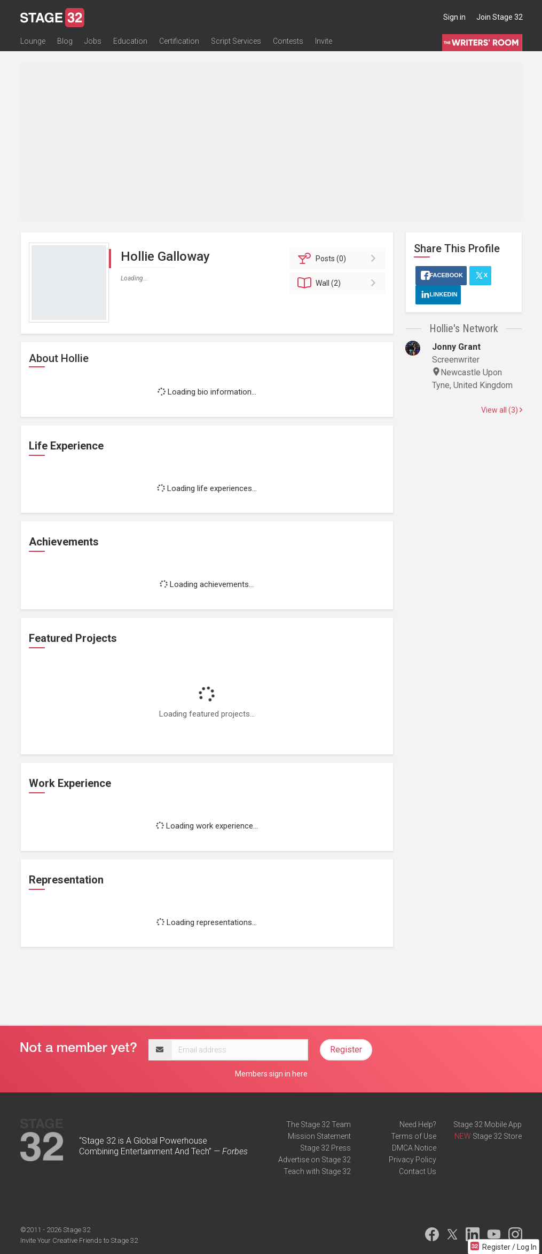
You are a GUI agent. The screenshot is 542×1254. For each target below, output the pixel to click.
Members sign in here (271, 1074)
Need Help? (417, 1124)
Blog (65, 41)
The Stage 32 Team (318, 1124)
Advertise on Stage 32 (314, 1159)
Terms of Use (413, 1136)
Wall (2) (338, 283)
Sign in (454, 17)
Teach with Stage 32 (317, 1171)
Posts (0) (338, 258)
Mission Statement (319, 1136)
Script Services (236, 41)
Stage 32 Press (325, 1148)
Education (130, 41)
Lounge (32, 41)
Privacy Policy (412, 1159)
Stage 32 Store (497, 1136)
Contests (288, 41)
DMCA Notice (414, 1148)
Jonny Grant (456, 347)
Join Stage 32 (499, 17)
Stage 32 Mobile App (487, 1124)
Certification (179, 41)
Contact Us (417, 1171)
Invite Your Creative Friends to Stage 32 (79, 1240)
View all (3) (501, 410)
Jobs (92, 41)
